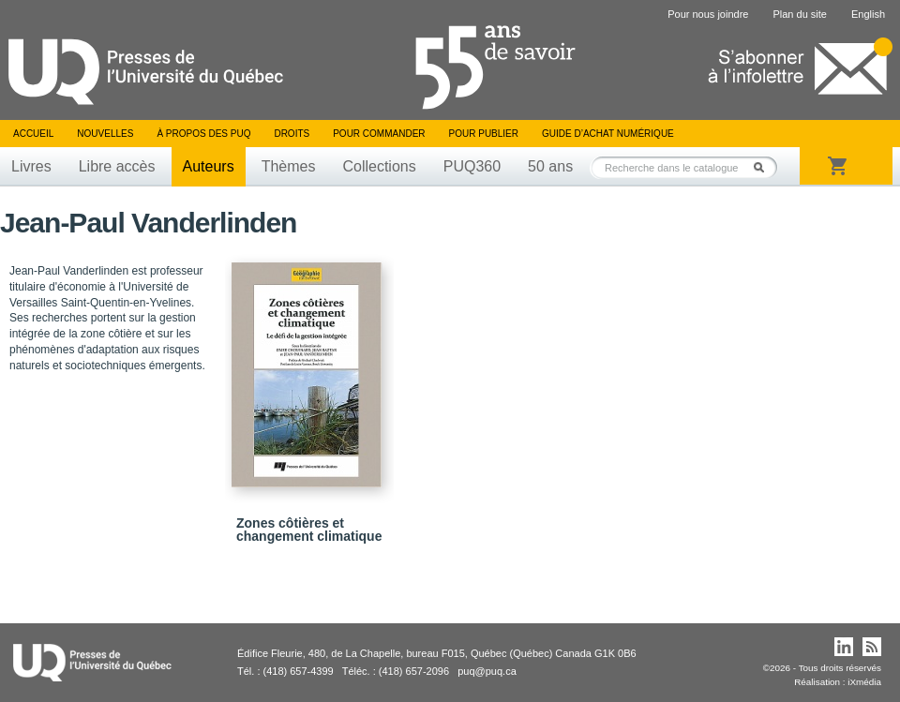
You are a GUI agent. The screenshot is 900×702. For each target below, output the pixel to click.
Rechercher (764, 167)
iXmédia (864, 682)
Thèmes (289, 166)
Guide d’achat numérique (608, 133)
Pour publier (483, 133)
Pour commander (379, 133)
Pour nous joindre (708, 14)
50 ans (550, 166)
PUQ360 (472, 166)
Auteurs (208, 166)
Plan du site (799, 14)
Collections (378, 166)
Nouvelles (105, 133)
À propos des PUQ (203, 133)
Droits (291, 133)
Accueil (33, 133)
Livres (31, 166)
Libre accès (117, 166)
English (868, 14)
